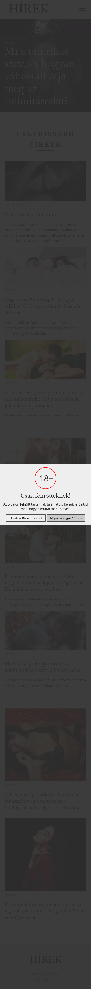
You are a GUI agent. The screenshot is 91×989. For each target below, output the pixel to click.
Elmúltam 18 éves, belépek (25, 518)
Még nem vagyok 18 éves (66, 518)
